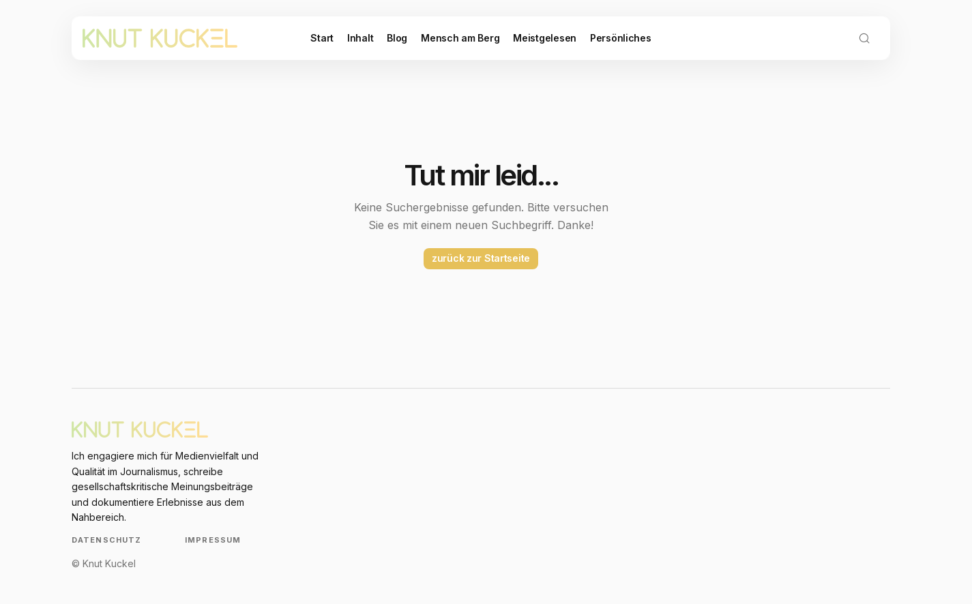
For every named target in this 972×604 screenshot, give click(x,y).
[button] (864, 38)
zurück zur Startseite (481, 258)
